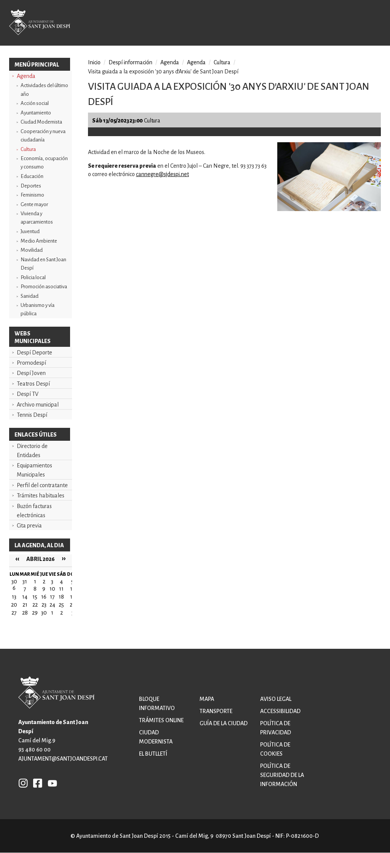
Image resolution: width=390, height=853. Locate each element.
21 (24, 605)
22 (35, 605)
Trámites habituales (40, 495)
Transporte (216, 711)
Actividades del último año (44, 90)
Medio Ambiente (39, 241)
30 (44, 613)
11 (61, 589)
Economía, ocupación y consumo (44, 163)
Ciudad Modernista (41, 122)
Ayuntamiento (36, 113)
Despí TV (27, 394)
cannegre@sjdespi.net (162, 174)
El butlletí (153, 754)
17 (52, 597)
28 (25, 613)
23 (44, 605)
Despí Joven (31, 373)
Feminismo (32, 195)
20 (14, 605)
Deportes (31, 186)
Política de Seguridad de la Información (282, 775)
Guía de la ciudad (224, 723)
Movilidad (32, 250)
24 (52, 605)
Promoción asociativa (44, 286)
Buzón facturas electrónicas (34, 510)
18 (61, 597)
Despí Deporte (34, 352)
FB (36, 783)
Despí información (130, 62)
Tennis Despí (32, 415)
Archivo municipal (38, 405)
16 (43, 597)
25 (61, 605)
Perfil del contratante (42, 485)
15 (34, 597)
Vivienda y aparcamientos (37, 218)
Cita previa (29, 526)
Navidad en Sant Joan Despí (43, 264)
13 (14, 597)
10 (52, 589)
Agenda (26, 76)
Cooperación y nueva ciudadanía (43, 136)
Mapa (207, 699)
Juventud (30, 231)
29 (35, 613)
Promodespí (31, 363)
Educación (32, 176)
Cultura (28, 149)
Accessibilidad (280, 711)
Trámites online (161, 720)
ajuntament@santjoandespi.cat (63, 759)
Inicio (94, 62)
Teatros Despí (33, 384)
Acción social (35, 103)
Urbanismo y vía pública (37, 309)
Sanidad (29, 296)
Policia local (33, 277)
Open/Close (368, 23)
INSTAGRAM (23, 783)
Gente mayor (34, 204)
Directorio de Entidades (32, 450)
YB (50, 783)
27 (14, 613)
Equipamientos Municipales (34, 470)
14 (24, 597)
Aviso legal (275, 699)
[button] (329, 209)
